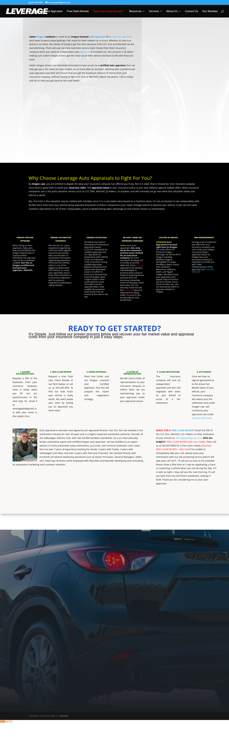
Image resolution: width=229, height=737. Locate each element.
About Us (172, 11)
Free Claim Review (78, 11)
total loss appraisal (121, 36)
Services (154, 11)
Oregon (41, 36)
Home (36, 11)
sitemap (63, 715)
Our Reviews (210, 11)
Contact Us (191, 11)
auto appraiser (97, 36)
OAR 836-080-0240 (201, 418)
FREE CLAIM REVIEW (182, 430)
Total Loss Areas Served (107, 11)
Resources (135, 11)
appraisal (85, 51)
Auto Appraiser (53, 11)
